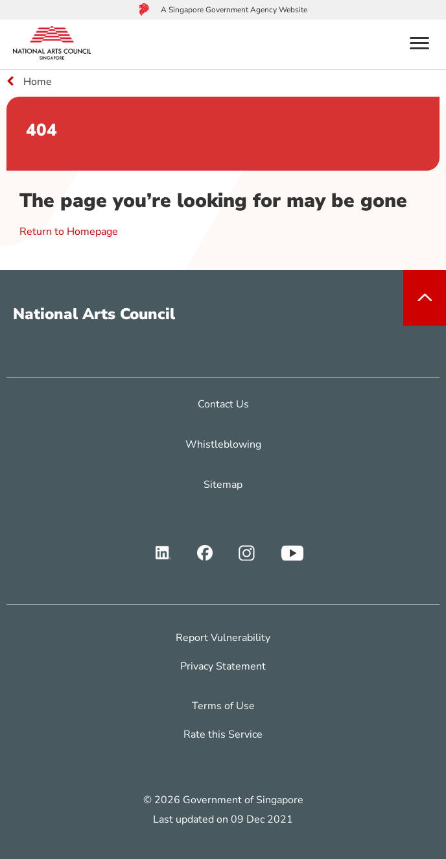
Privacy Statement (223, 666)
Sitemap (223, 485)
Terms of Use (223, 706)
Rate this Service (223, 734)
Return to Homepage (68, 231)
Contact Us (223, 404)
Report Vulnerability (223, 638)
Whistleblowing (223, 444)
